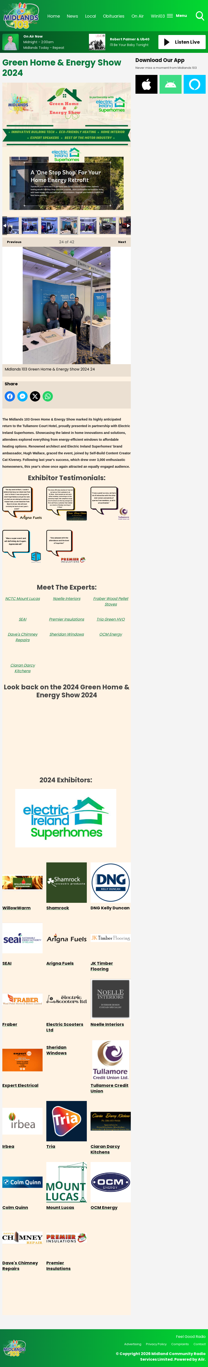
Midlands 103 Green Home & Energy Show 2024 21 (10, 225)
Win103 (158, 16)
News (72, 16)
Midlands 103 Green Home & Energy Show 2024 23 (49, 225)
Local (90, 16)
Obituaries (113, 16)
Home (53, 16)
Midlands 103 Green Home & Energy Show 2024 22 (30, 225)
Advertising (132, 1344)
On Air (137, 16)
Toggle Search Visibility (200, 16)
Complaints (180, 1344)
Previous (12, 240)
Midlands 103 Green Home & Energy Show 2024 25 (88, 225)
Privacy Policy (156, 1344)
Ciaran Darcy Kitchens (22, 668)
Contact (199, 1344)
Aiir (201, 1359)
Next (119, 240)
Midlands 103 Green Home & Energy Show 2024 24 (69, 225)
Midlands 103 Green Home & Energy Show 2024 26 (107, 225)
